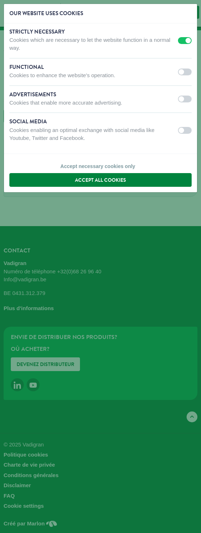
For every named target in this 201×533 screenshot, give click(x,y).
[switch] (185, 40)
